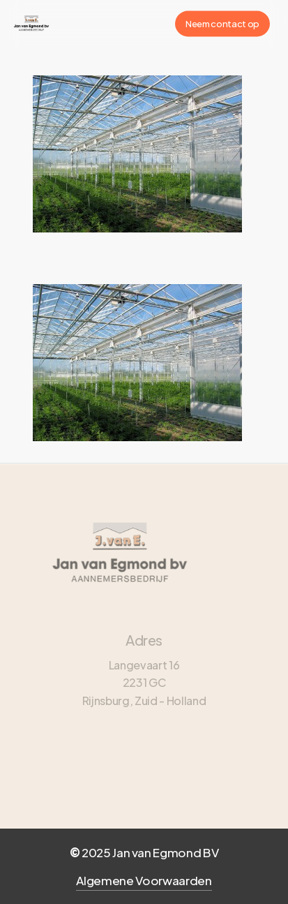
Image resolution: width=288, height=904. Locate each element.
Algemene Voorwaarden (143, 880)
